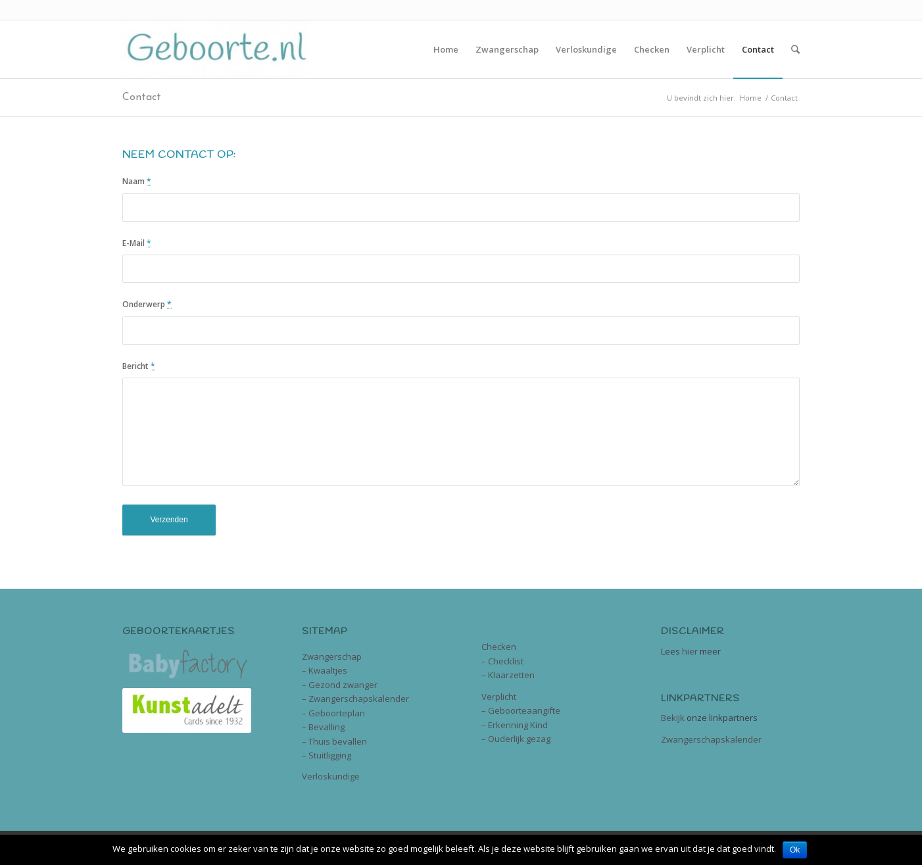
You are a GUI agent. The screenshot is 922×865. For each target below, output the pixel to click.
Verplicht (498, 697)
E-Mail (136, 243)
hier (690, 651)
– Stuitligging (326, 755)
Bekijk (673, 718)
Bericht (138, 366)
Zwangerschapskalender (711, 739)
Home (751, 98)
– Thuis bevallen (334, 741)
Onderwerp (147, 304)
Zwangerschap (332, 656)
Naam (136, 181)
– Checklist (502, 661)
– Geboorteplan (333, 713)
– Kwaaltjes (324, 670)
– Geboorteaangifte (520, 710)
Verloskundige (331, 776)
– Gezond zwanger (339, 685)
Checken (498, 647)
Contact (141, 97)
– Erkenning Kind (514, 725)
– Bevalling (323, 727)
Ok (795, 849)
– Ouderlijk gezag (515, 739)
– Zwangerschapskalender (355, 698)
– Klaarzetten (508, 675)
